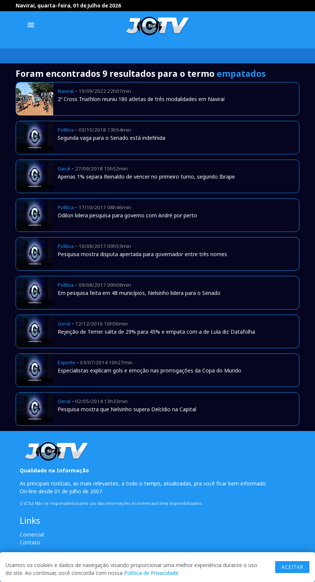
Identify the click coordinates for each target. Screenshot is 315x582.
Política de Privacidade (151, 572)
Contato (30, 542)
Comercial (32, 534)
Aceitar (292, 567)
